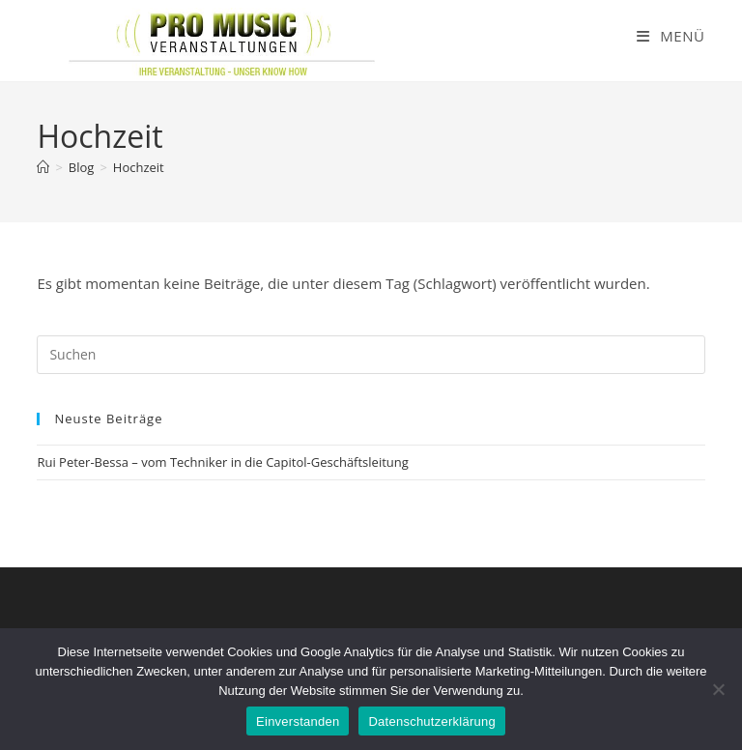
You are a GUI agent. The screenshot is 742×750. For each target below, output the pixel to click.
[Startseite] (43, 167)
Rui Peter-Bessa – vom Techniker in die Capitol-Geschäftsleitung (222, 462)
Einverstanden (297, 721)
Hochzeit (138, 167)
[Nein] (718, 689)
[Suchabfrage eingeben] (370, 354)
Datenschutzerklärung (431, 721)
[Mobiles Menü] (671, 35)
